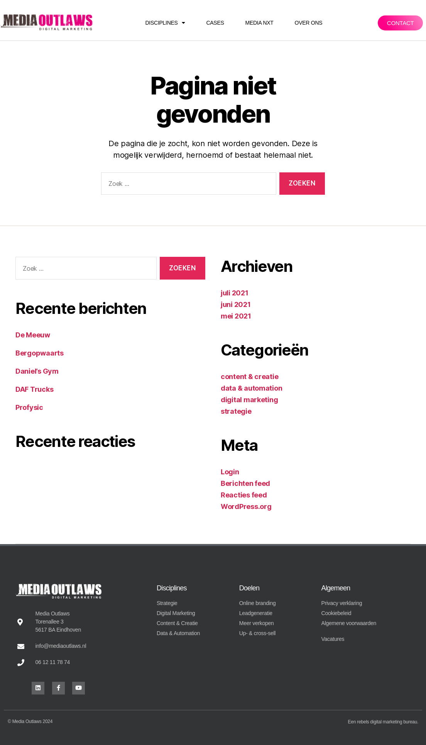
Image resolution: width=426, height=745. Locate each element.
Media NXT (259, 23)
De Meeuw (32, 335)
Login (230, 472)
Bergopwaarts (39, 353)
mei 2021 (236, 316)
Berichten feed (245, 483)
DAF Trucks (34, 389)
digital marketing (249, 400)
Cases (215, 23)
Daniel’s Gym (37, 371)
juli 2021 (234, 293)
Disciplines (165, 22)
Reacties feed (244, 495)
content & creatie (249, 376)
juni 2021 (236, 304)
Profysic (29, 407)
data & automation (251, 388)
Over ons (309, 23)
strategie (236, 411)
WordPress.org (246, 506)
